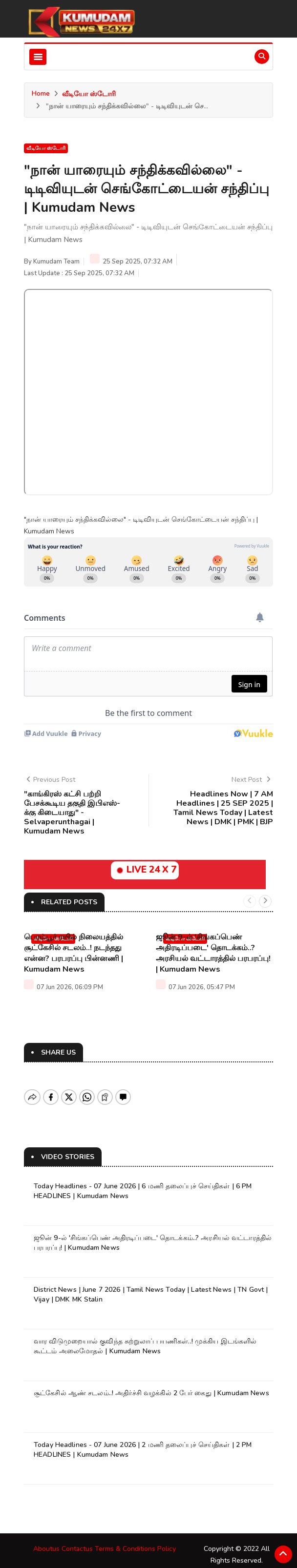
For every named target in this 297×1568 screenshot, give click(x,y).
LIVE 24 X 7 (144, 869)
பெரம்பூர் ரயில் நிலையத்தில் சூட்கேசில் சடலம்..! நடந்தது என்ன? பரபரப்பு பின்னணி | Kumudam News (73, 953)
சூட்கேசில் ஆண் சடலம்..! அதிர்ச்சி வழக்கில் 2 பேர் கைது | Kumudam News (151, 1384)
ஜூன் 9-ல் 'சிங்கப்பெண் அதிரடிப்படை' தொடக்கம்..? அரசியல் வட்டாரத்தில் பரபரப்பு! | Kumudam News (213, 953)
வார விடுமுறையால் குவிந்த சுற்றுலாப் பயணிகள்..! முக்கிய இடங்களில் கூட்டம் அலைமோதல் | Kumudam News (145, 1337)
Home (41, 93)
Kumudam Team (56, 261)
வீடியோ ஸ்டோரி (89, 94)
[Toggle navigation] (37, 57)
